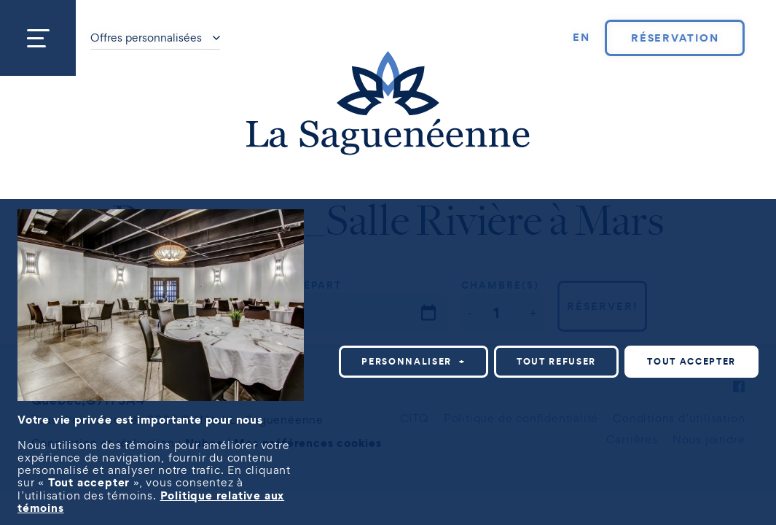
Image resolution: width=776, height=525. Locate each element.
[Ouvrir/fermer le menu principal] (38, 38)
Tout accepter (691, 361)
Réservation (675, 38)
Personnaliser (413, 361)
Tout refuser (556, 361)
